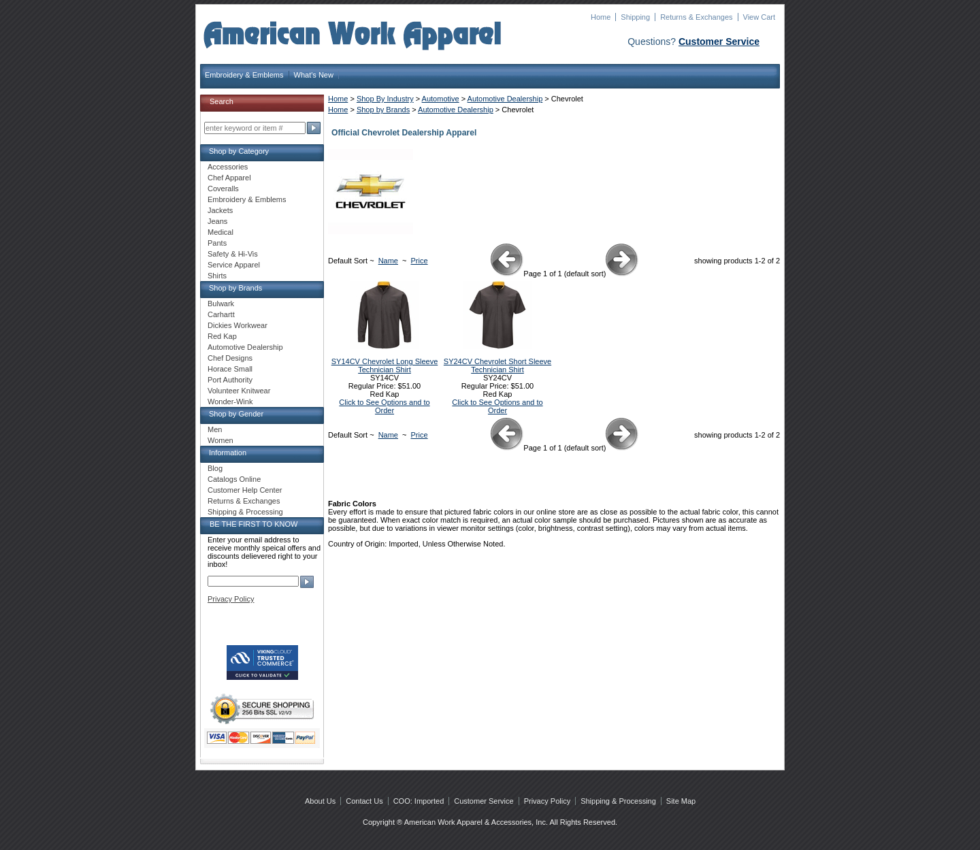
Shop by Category (239, 151)
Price (419, 261)
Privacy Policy (231, 599)
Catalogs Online (234, 479)
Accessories (228, 167)
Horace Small (230, 369)
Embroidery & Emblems (244, 75)
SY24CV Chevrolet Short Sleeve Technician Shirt (497, 365)
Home (600, 17)
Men (215, 429)
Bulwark (221, 303)
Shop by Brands (383, 109)
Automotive (440, 99)
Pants (217, 243)
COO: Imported (418, 801)
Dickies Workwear (237, 325)
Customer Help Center (245, 490)
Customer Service (719, 41)
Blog (215, 468)
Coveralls (223, 188)
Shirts (217, 276)
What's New (313, 75)
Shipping (635, 17)
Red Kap (222, 336)
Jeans (217, 221)
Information (227, 452)
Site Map (681, 801)
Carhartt (221, 314)
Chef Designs (230, 358)
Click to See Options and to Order (384, 406)
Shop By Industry (385, 99)
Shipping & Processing (245, 512)
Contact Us (364, 801)
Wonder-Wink (230, 401)
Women (220, 440)
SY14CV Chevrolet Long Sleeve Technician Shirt (384, 365)
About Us (320, 801)
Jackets (220, 210)
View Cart (759, 17)
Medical (220, 232)
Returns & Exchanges (696, 17)
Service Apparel (234, 265)
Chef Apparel (229, 178)
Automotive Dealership (505, 99)
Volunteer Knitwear (239, 391)
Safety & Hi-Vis (233, 254)
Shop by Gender (236, 414)
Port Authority (230, 380)
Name (388, 261)
